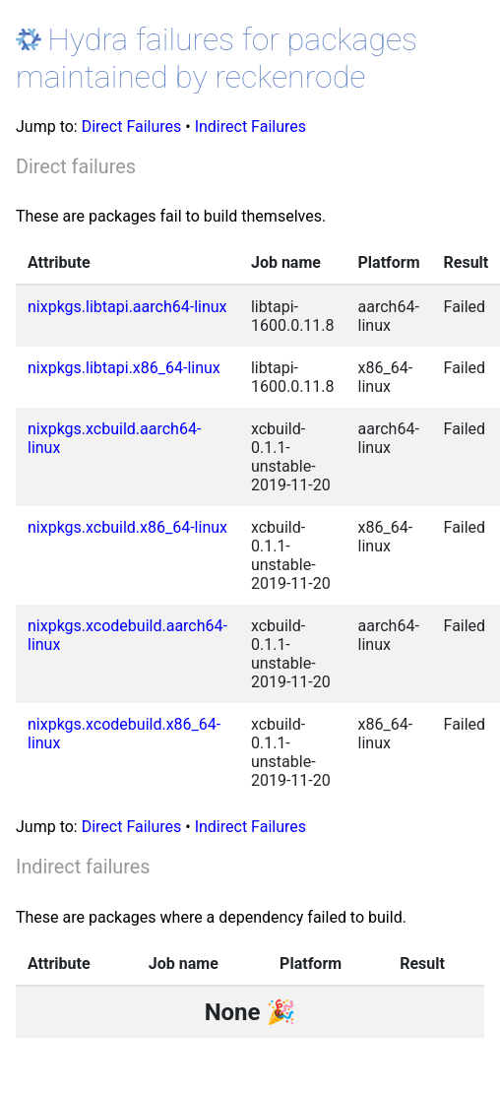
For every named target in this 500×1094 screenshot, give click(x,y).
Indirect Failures (250, 126)
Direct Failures (132, 126)
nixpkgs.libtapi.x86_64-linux (124, 367)
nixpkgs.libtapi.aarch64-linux (127, 306)
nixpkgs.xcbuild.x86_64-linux (127, 527)
